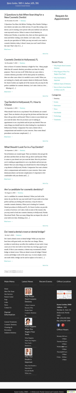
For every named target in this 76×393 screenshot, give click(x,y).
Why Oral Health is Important (60, 79)
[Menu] (71, 3)
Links (6, 302)
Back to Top (45, 53)
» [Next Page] (21, 271)
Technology (57, 116)
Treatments (57, 119)
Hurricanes (57, 105)
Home (6, 289)
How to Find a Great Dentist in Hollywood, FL (62, 88)
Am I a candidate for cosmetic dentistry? (23, 189)
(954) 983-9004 (65, 318)
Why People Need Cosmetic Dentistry (62, 67)
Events (56, 102)
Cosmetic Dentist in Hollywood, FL (21, 59)
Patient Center (8, 297)
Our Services (8, 294)
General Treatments (10, 322)
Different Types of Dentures (62, 84)
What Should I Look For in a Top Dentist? (24, 147)
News (55, 109)
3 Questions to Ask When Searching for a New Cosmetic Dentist (24, 16)
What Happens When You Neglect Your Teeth (61, 73)
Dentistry (23, 21)
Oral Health (57, 112)
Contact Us (7, 307)
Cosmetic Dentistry (10, 324)
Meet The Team (9, 291)
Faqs (5, 299)
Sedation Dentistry (10, 333)
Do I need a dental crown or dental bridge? (24, 231)
